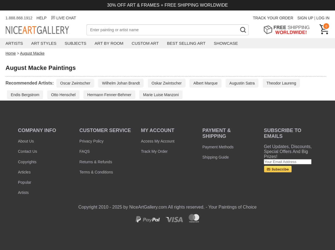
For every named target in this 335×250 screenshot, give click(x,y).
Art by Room (109, 43)
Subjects (75, 43)
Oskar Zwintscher (167, 83)
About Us (26, 141)
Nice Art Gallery (46, 30)
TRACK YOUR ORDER (273, 18)
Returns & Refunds (96, 162)
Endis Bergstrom (25, 95)
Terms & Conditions (96, 172)
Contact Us (27, 151)
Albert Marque (205, 83)
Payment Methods (218, 147)
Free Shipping (288, 29)
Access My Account (157, 141)
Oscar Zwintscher (75, 83)
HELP (41, 18)
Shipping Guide (215, 157)
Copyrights (27, 162)
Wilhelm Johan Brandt (121, 83)
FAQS (85, 151)
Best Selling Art (186, 43)
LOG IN (322, 18)
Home (11, 53)
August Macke (32, 53)
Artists (14, 43)
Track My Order (154, 151)
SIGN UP (305, 18)
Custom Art (145, 43)
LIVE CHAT (63, 18)
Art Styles (43, 43)
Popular (24, 182)
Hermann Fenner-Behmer (109, 95)
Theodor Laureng (281, 83)
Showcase (226, 43)
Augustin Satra (242, 83)
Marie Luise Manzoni (161, 95)
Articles (24, 172)
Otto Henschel (63, 95)
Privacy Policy (92, 141)
